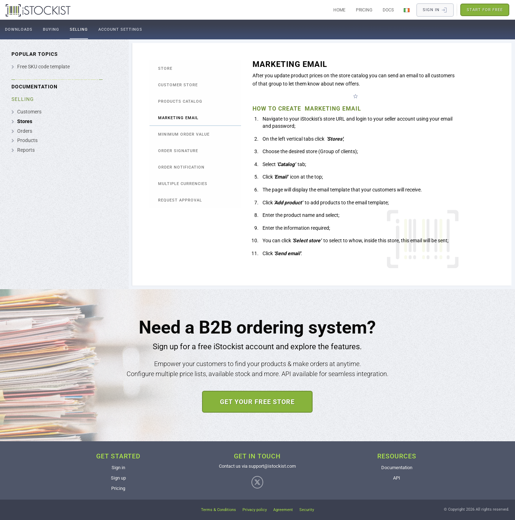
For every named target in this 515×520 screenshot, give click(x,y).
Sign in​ (435, 10)
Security (306, 509)
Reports (26, 150)
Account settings (120, 29)
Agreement (283, 509)
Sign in (118, 467)
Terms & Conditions (218, 509)
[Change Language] (407, 10)
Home (339, 10)
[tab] (195, 68)
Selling (79, 29)
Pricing (364, 10)
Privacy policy (254, 509)
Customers (29, 112)
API (396, 478)
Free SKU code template (43, 66)
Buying (51, 29)
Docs (388, 10)
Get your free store (257, 401)
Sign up (118, 478)
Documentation (396, 467)
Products (27, 140)
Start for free (485, 10)
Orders (24, 131)
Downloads (19, 29)
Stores (24, 121)
